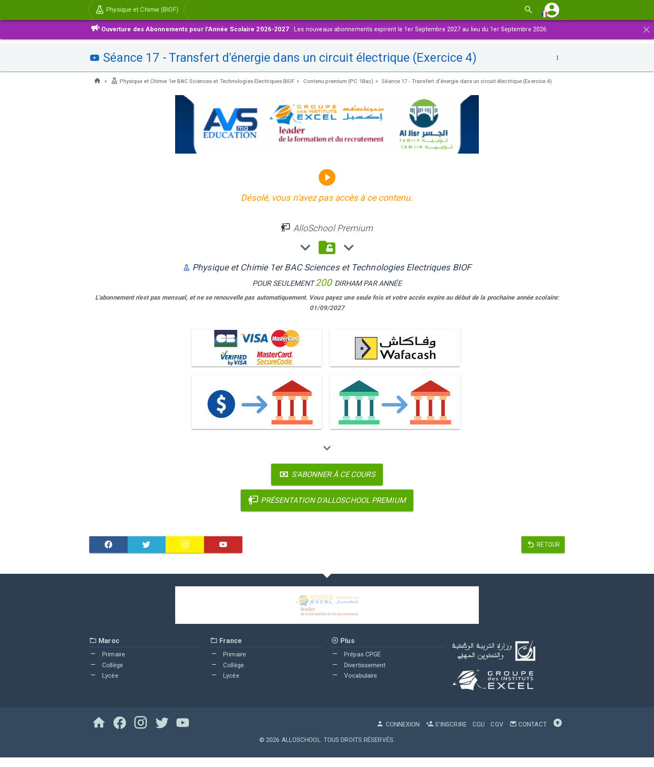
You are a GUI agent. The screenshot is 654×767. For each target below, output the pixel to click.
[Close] (646, 28)
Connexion (398, 734)
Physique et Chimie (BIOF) (137, 9)
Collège (106, 675)
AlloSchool (301, 749)
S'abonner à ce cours (327, 483)
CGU (479, 734)
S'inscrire (446, 734)
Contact (528, 734)
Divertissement (358, 675)
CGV (496, 734)
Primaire (107, 664)
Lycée (103, 685)
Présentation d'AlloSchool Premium (327, 509)
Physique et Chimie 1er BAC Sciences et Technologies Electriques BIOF (209, 81)
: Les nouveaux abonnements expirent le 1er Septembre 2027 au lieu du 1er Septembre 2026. (319, 29)
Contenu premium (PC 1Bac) (354, 81)
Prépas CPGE (356, 664)
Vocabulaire (354, 685)
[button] (552, 10)
